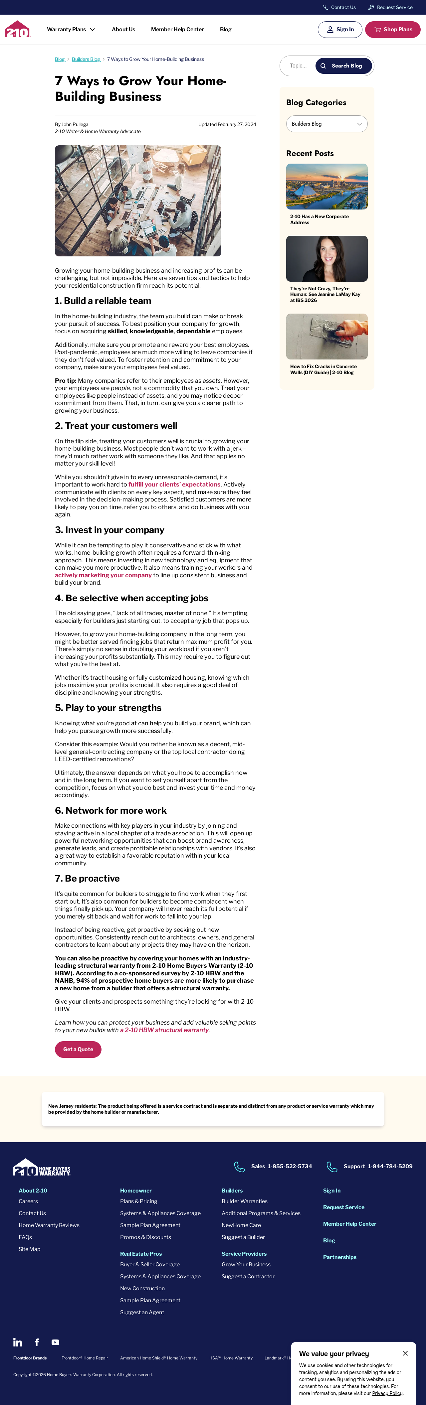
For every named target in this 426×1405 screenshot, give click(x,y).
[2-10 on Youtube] (55, 1342)
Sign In (345, 29)
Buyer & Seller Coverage (150, 1264)
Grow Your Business (246, 1264)
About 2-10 (33, 1191)
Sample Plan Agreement (150, 1225)
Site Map (30, 1249)
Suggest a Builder (243, 1237)
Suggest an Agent (142, 1312)
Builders (232, 1191)
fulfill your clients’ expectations (174, 484)
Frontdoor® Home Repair (85, 1357)
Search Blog (347, 66)
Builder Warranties (245, 1201)
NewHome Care (241, 1225)
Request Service (395, 7)
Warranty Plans (66, 29)
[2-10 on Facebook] (37, 1342)
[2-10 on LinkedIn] (17, 1342)
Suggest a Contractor (248, 1276)
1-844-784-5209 (390, 1167)
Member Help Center (177, 29)
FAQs (25, 1237)
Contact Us (343, 7)
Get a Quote (78, 1049)
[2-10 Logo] (18, 35)
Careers (28, 1201)
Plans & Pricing (138, 1201)
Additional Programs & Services (261, 1213)
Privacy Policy (387, 1393)
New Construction (142, 1288)
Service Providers (244, 1254)
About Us (123, 29)
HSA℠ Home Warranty (231, 1357)
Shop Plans (398, 29)
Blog (226, 29)
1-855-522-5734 (290, 1167)
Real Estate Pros (141, 1254)
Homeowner (136, 1191)
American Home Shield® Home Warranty (158, 1357)
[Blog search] (301, 66)
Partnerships (339, 1257)
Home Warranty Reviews (49, 1225)
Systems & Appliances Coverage (160, 1213)
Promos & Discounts (145, 1237)
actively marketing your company (103, 575)
